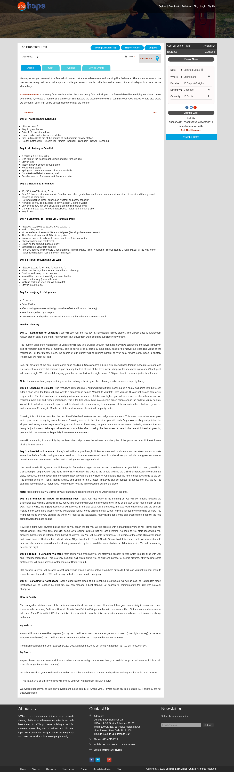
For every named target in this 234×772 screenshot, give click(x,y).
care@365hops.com (112, 750)
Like (131, 56)
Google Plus (195, 107)
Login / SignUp (207, 6)
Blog (196, 6)
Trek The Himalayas (191, 130)
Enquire (153, 47)
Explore (162, 6)
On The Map (150, 59)
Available (210, 51)
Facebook (187, 107)
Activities (186, 6)
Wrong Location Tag (105, 47)
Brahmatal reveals (29, 94)
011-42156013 (110, 739)
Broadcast (174, 6)
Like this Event (191, 113)
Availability (209, 45)
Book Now (191, 59)
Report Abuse (132, 47)
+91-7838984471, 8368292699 (119, 744)
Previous (28, 112)
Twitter (191, 107)
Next (154, 112)
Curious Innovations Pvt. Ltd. (181, 769)
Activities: (28, 56)
